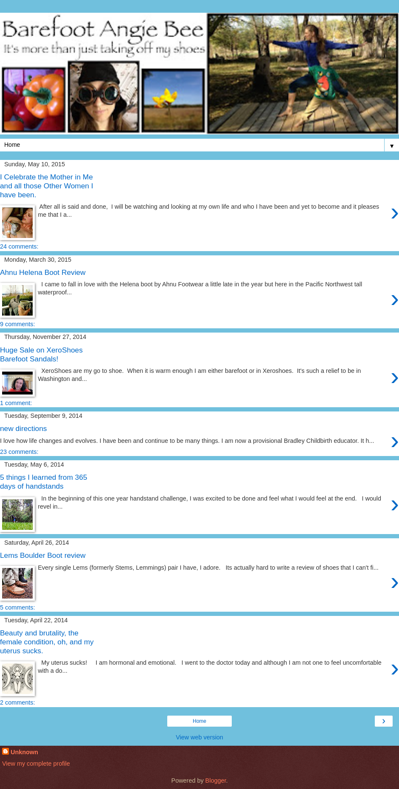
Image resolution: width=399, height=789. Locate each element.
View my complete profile (36, 763)
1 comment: (16, 403)
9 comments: (17, 324)
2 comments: (17, 702)
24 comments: (19, 246)
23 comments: (19, 451)
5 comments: (17, 607)
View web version (199, 737)
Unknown (24, 752)
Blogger (215, 780)
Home (199, 721)
